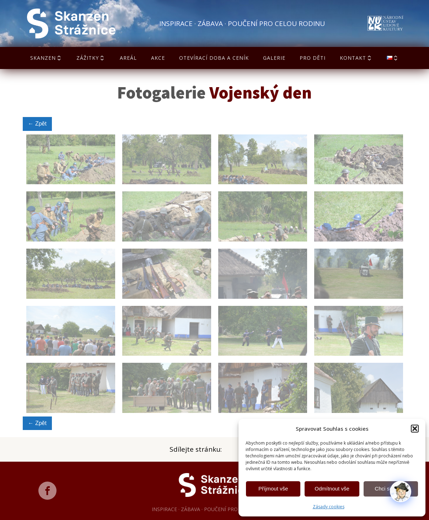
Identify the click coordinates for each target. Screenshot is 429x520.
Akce (158, 57)
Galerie (274, 57)
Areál (128, 57)
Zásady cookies (328, 507)
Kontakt (356, 57)
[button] (414, 428)
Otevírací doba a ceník (214, 57)
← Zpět (37, 124)
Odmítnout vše (332, 488)
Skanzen (46, 57)
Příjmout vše (273, 488)
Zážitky (90, 57)
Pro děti (313, 57)
